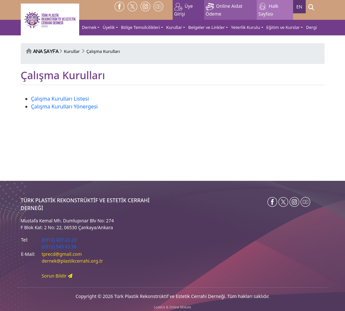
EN (299, 7)
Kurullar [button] (174, 27)
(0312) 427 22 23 (59, 240)
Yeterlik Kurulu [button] (245, 27)
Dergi (311, 27)
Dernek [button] (89, 27)
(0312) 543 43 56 (59, 246)
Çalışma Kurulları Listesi (60, 98)
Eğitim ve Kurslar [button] (283, 27)
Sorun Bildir (57, 276)
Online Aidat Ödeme (224, 10)
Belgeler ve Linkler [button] (206, 27)
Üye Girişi (183, 10)
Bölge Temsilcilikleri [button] (140, 27)
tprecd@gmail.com (62, 254)
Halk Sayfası (268, 10)
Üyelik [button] (109, 27)
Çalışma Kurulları (103, 51)
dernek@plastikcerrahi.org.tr (72, 261)
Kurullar (72, 51)
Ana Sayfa (46, 51)
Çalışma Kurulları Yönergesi (64, 106)
